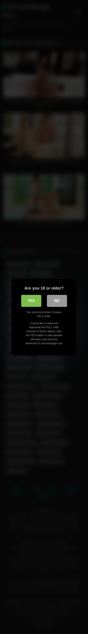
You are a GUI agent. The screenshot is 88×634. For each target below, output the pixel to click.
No (57, 301)
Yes (31, 301)
